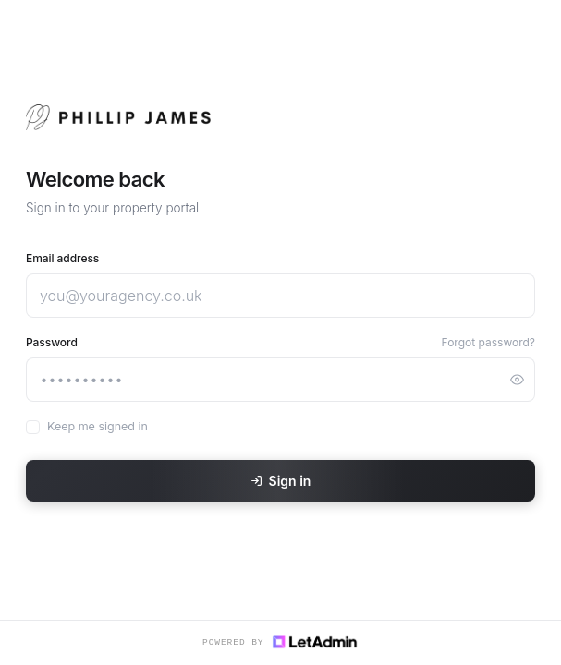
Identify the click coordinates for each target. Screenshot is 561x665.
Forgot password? (488, 342)
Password (52, 342)
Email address (62, 258)
